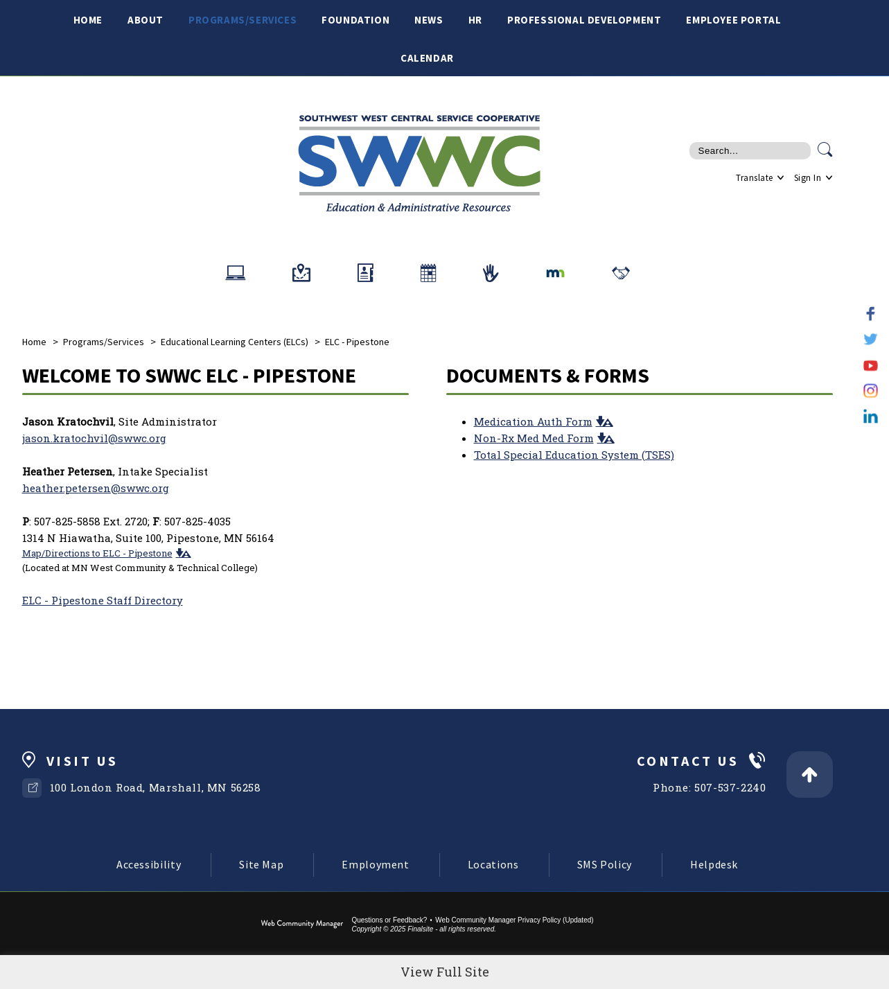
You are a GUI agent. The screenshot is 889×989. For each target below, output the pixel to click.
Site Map (261, 864)
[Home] (88, 19)
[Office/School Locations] (301, 273)
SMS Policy (604, 864)
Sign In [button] (808, 178)
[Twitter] (870, 339)
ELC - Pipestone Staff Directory (102, 600)
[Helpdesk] (235, 273)
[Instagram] (870, 390)
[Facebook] (870, 313)
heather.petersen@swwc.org (95, 488)
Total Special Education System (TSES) (574, 455)
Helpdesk (714, 864)
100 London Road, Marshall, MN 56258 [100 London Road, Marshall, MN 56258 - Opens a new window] (155, 787)
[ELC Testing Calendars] (428, 273)
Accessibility (148, 864)
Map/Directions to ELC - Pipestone (97, 553)
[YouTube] (870, 365)
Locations (493, 864)
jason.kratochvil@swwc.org (94, 438)
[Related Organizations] (621, 273)
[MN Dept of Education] (555, 273)
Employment (375, 864)
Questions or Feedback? (389, 920)
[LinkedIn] (870, 416)
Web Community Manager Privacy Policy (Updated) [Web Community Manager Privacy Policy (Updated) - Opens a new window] (514, 920)
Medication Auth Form (533, 421)
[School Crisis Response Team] (491, 273)
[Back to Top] (809, 774)
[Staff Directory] (365, 273)
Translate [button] (754, 178)
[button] (182, 552)
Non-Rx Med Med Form (534, 438)
